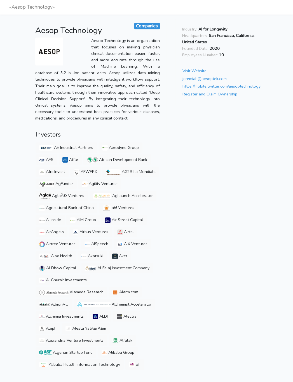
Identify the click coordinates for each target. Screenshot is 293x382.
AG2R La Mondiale (131, 171)
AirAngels (51, 232)
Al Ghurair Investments (63, 280)
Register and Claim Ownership (209, 94)
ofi (134, 364)
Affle (70, 159)
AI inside (50, 219)
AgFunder (56, 183)
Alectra (127, 316)
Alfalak (122, 340)
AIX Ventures (132, 244)
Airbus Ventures (90, 232)
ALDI (100, 316)
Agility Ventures (100, 183)
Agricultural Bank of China (66, 207)
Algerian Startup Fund (65, 352)
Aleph (48, 328)
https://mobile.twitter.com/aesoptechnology (221, 86)
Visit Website (194, 71)
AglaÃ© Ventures (61, 195)
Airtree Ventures (57, 244)
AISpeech (96, 244)
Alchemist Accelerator (114, 304)
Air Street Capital (124, 219)
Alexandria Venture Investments (71, 340)
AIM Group (83, 219)
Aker (119, 256)
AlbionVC (53, 304)
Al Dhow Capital (57, 268)
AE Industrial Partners (66, 147)
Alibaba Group (118, 352)
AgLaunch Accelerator (123, 195)
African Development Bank (117, 159)
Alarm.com (125, 292)
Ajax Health (55, 256)
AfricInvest (52, 171)
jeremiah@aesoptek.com (204, 78)
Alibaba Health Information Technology (79, 364)
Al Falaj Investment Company (117, 268)
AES (46, 159)
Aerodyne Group (120, 147)
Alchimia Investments (61, 316)
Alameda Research (71, 292)
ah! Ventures (118, 207)
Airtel (125, 232)
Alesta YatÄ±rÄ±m (85, 328)
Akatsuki (92, 256)
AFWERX (85, 171)
